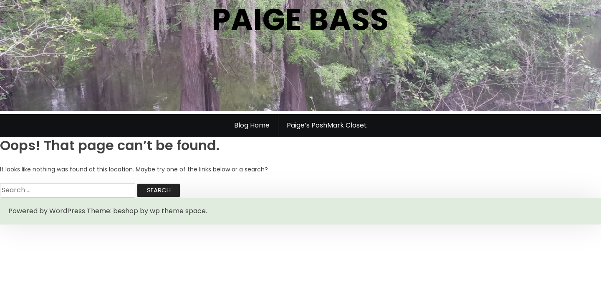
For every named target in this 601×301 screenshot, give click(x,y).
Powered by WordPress (46, 211)
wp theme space (178, 211)
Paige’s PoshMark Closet (327, 125)
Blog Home (252, 125)
